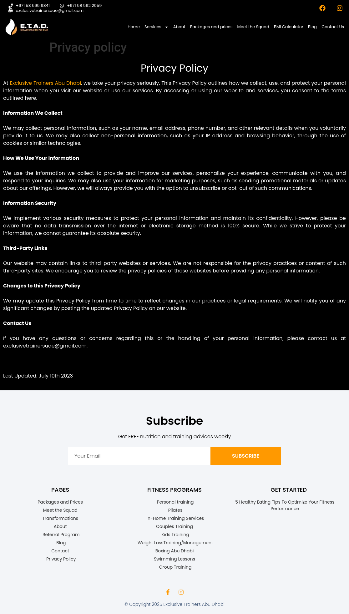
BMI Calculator (288, 27)
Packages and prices (211, 27)
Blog (312, 27)
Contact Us (332, 27)
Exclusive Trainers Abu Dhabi (45, 83)
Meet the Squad (253, 27)
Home (134, 27)
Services (156, 27)
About (179, 27)
